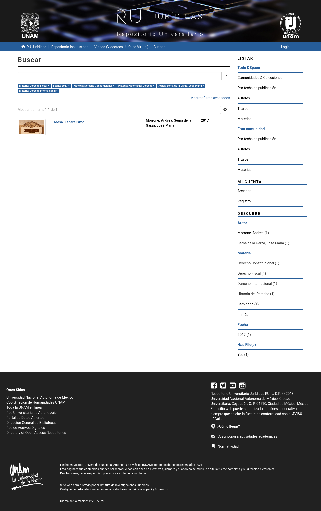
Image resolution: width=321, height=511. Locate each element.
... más (243, 315)
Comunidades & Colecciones (260, 78)
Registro (244, 201)
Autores (244, 98)
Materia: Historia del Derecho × (136, 85)
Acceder (244, 191)
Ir (226, 76)
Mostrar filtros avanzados (210, 98)
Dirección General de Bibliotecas (31, 423)
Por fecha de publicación (257, 88)
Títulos (243, 109)
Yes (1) (243, 355)
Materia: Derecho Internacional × (38, 90)
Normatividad (225, 446)
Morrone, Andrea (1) (253, 233)
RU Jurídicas (36, 47)
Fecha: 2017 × (61, 85)
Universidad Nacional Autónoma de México (39, 397)
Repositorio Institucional (70, 47)
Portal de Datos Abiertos (25, 418)
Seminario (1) (248, 304)
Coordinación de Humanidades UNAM (35, 402)
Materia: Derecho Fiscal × (34, 85)
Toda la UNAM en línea (24, 407)
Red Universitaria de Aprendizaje (31, 413)
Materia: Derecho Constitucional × (94, 85)
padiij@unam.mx (157, 489)
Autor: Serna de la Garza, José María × (181, 85)
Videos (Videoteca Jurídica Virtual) (121, 47)
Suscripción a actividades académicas (244, 436)
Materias (245, 119)
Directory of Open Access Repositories (36, 433)
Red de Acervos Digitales (25, 428)
